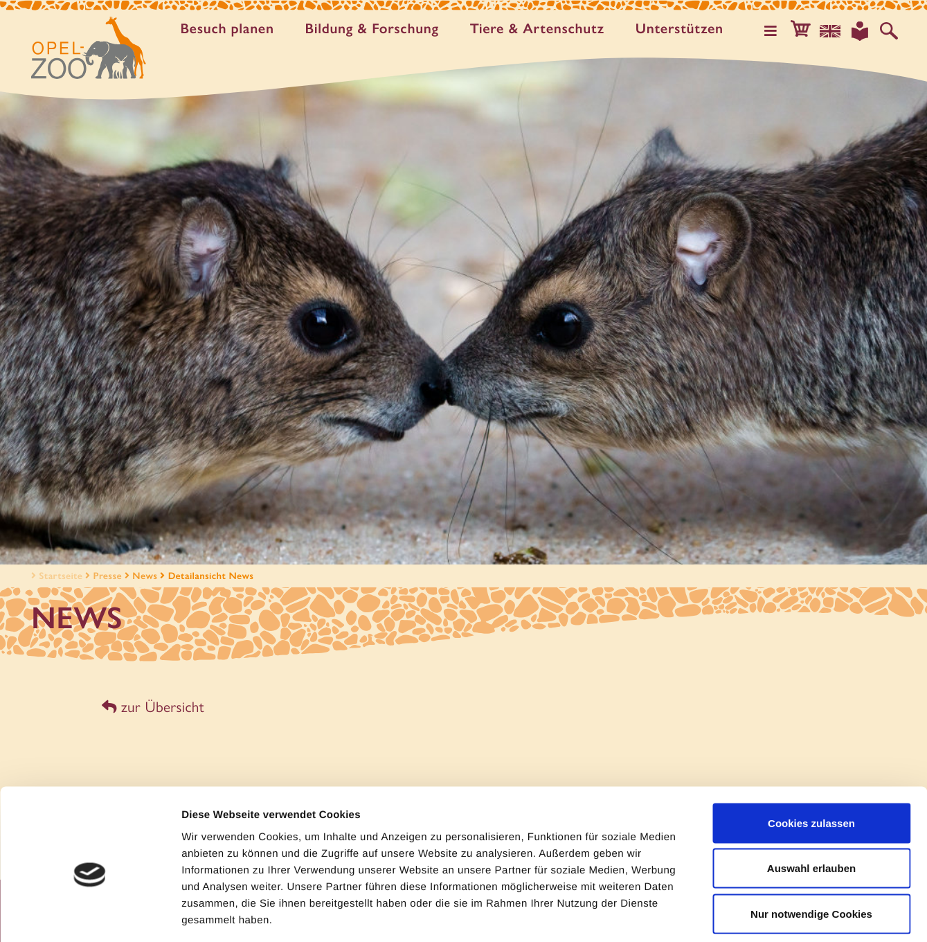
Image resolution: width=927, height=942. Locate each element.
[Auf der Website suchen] (889, 30)
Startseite (55, 576)
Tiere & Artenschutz (540, 29)
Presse (107, 576)
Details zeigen (736, 915)
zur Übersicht (152, 706)
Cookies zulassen (811, 760)
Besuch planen (230, 29)
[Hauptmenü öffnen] (777, 30)
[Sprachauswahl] (833, 30)
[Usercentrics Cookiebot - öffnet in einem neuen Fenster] (89, 915)
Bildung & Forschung (375, 29)
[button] (805, 30)
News (144, 576)
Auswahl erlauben (811, 806)
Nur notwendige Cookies (811, 851)
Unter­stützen (682, 29)
